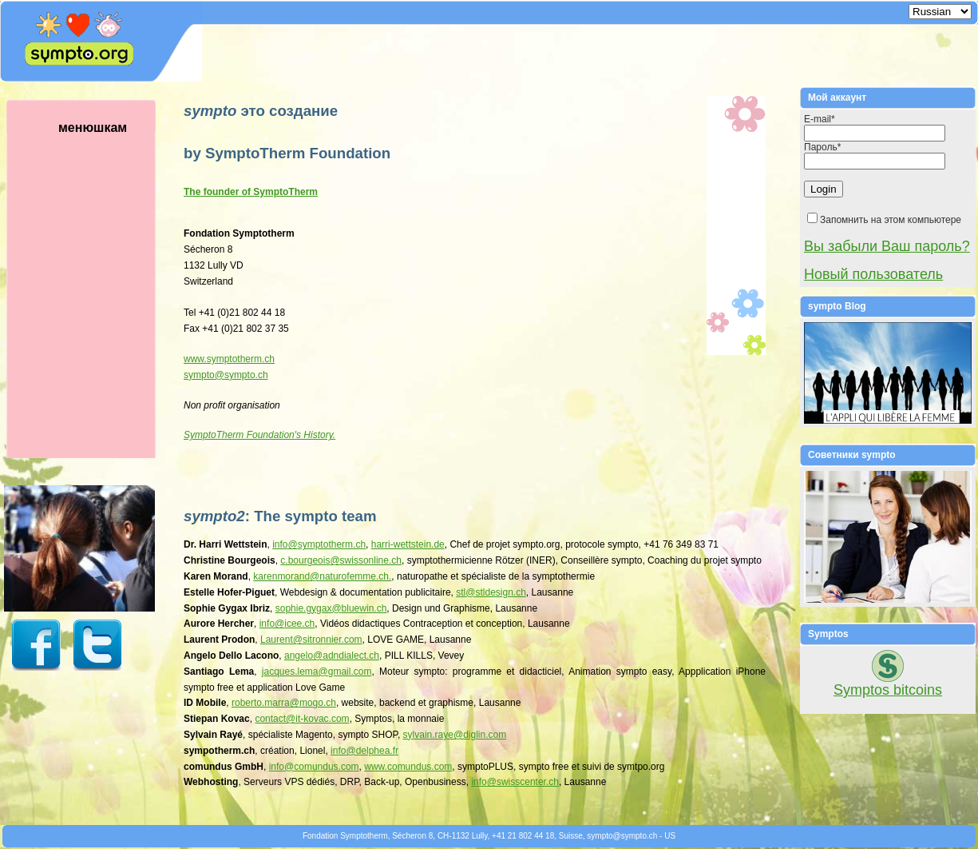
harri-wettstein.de (408, 544)
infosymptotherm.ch (319, 544)
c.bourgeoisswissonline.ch (341, 560)
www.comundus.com (408, 766)
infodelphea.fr (364, 750)
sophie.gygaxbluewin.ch (331, 608)
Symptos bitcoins (887, 690)
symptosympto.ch (226, 375)
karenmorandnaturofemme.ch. (322, 576)
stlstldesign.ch (491, 592)
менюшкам (99, 289)
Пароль (822, 147)
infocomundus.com (314, 766)
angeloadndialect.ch (331, 655)
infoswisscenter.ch (515, 781)
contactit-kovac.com (302, 718)
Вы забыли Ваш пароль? (887, 246)
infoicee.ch (287, 623)
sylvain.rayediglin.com (455, 734)
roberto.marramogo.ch (284, 702)
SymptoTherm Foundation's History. (259, 434)
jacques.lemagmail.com (317, 671)
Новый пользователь (873, 274)
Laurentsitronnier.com (311, 639)
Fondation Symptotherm (345, 835)
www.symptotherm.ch (229, 359)
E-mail (819, 119)
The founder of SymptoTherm (251, 191)
